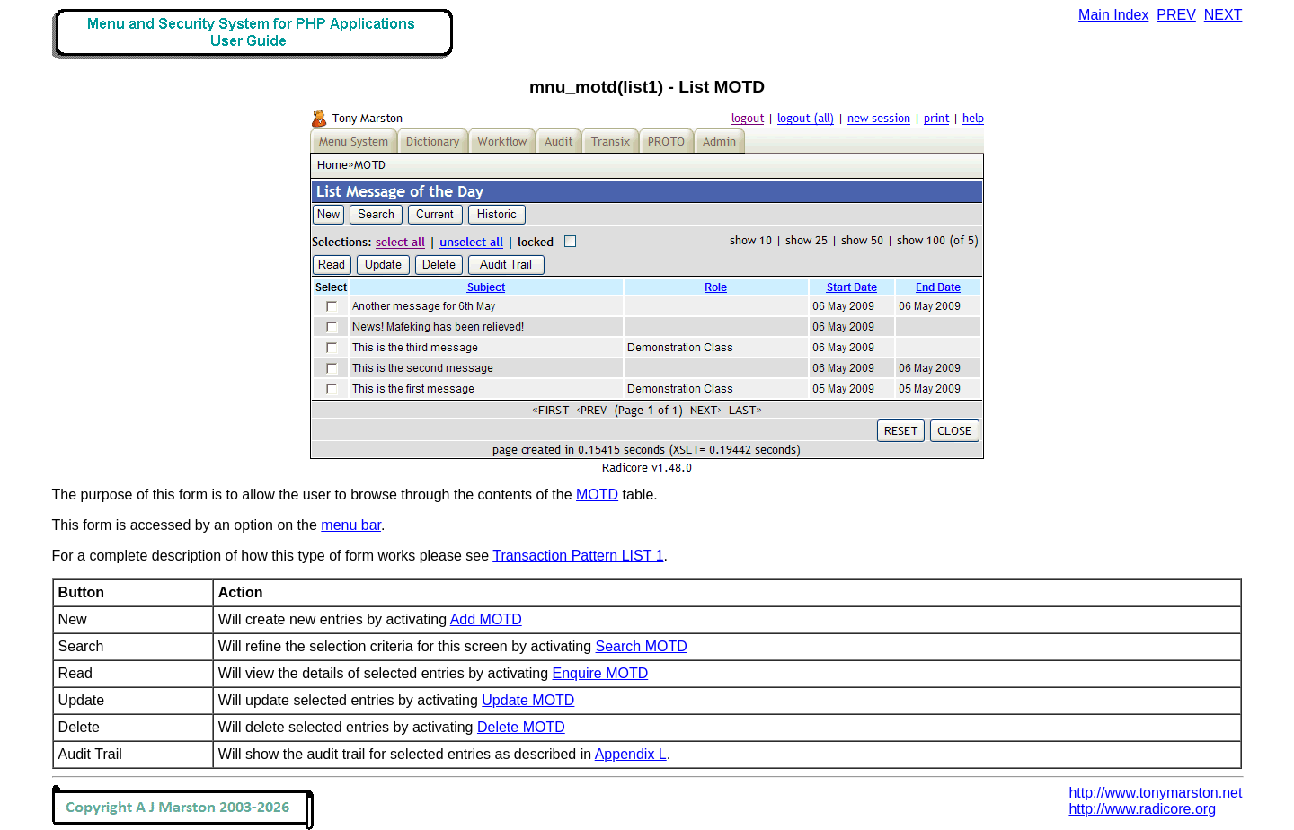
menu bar (351, 525)
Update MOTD (528, 700)
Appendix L (631, 754)
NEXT (1223, 14)
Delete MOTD (521, 727)
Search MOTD (641, 646)
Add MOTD (486, 619)
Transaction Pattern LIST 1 (577, 555)
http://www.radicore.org (1142, 809)
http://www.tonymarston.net (1155, 792)
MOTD (597, 494)
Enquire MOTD (601, 673)
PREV (1176, 14)
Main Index (1113, 14)
